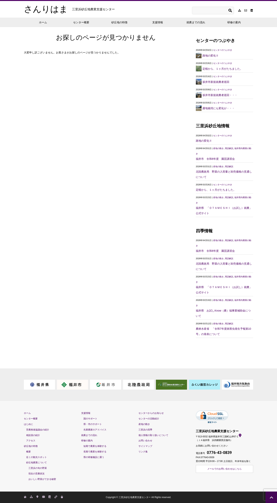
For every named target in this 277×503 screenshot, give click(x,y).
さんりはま (69, 9)
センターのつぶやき (222, 50)
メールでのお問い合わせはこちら (224, 468)
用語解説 (229, 148)
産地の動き (218, 148)
